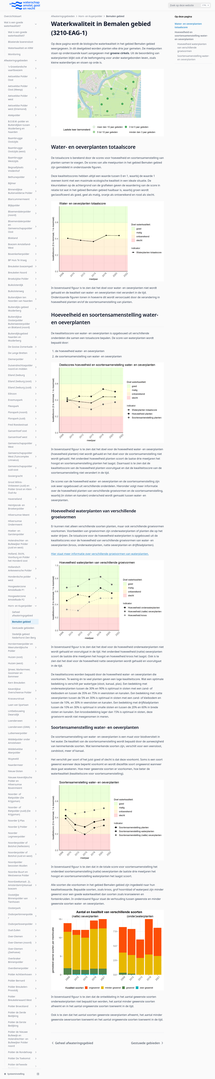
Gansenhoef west (22, 89)
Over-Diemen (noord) (22, 594)
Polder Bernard (22, 632)
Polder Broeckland (22, 658)
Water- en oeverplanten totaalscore (188, 25)
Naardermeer (22, 417)
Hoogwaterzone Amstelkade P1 (22, 240)
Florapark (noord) (22, 64)
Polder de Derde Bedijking (22, 666)
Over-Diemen (22, 588)
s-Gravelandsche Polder (22, 859)
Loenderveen (22, 373)
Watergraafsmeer (22, 1029)
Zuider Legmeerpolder (22, 1053)
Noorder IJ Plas (22, 472)
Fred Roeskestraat (22, 77)
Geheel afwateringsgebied (22, 266)
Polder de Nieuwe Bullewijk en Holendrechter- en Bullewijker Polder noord (22, 691)
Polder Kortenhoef (22, 771)
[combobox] (189, 5)
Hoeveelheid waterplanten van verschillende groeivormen (191, 47)
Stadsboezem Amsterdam (22, 916)
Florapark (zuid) (22, 70)
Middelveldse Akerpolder (22, 403)
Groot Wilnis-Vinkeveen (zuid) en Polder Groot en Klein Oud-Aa (22, 140)
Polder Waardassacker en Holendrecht (22, 815)
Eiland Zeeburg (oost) (22, 33)
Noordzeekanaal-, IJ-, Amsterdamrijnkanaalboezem (22, 537)
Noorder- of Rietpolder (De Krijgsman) (22, 450)
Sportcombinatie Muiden (22, 897)
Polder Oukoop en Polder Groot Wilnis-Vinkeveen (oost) (22, 803)
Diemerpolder (22, 11)
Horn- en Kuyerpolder (22, 258)
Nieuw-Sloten (22, 423)
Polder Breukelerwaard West (22, 650)
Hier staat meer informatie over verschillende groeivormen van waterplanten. (100, 554)
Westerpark (22, 1035)
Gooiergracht (22, 128)
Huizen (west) (22, 315)
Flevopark (22, 58)
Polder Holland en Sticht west (22, 763)
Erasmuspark (22, 52)
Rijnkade (22, 845)
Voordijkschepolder (22, 1010)
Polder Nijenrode (22, 793)
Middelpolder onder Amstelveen (22, 393)
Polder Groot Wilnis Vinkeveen (22, 754)
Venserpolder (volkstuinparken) (22, 996)
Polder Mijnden (22, 787)
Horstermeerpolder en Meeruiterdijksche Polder (22, 300)
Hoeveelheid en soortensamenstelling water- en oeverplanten (191, 35)
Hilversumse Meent (22, 167)
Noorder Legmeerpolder (22, 487)
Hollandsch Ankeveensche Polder (22, 221)
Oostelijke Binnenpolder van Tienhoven (22, 551)
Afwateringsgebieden (63, 16)
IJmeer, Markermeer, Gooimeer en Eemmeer (22, 325)
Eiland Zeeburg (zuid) (22, 39)
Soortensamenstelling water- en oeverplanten (193, 57)
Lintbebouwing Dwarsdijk (22, 365)
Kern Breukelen (22, 335)
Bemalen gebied (21, 274)
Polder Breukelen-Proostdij (22, 641)
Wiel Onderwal (22, 1041)
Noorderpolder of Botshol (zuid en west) (22, 506)
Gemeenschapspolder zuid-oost (22, 120)
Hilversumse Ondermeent (22, 175)
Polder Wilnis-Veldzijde (22, 824)
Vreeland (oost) (22, 1016)
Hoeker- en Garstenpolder (22, 184)
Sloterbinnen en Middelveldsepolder (22, 875)
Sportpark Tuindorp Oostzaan (22, 907)
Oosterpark (22, 560)
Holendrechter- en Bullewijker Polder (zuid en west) (22, 196)
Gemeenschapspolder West (22, 97)
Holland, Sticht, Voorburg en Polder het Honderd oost (22, 209)
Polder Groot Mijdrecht (22, 734)
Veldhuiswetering (22, 968)
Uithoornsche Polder (22, 946)
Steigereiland (22, 924)
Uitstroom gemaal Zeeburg (22, 954)
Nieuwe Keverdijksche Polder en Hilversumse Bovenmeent (22, 435)
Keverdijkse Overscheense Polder (22, 343)
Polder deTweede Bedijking (22, 718)
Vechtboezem (22, 962)
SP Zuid (22, 883)
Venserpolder (22, 975)
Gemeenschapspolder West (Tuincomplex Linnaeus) (22, 109)
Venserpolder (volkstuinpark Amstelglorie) (22, 985)
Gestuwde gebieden (23, 280)
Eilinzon (22, 46)
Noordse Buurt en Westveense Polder (22, 526)
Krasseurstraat (22, 351)
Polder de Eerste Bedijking (22, 676)
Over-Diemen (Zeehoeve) (22, 602)
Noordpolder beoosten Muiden (22, 516)
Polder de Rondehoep (22, 704)
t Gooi (22, 940)
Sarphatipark (22, 867)
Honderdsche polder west (22, 230)
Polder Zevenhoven (22, 832)
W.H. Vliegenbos (22, 1022)
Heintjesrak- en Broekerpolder (22, 159)
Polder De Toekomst (22, 710)
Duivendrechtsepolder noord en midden (22, 19)
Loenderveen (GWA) (22, 379)
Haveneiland (22, 151)
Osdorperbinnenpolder (22, 568)
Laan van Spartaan (22, 357)
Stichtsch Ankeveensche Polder (22, 932)
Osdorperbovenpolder (22, 576)
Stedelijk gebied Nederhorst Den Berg (24, 288)
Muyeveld (22, 411)
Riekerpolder (22, 838)
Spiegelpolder (22, 889)
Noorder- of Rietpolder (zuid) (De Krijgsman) (22, 463)
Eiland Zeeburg (22, 27)
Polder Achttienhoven (22, 626)
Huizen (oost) (22, 309)
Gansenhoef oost (22, 83)
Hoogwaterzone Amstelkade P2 (22, 250)
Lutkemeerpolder (22, 385)
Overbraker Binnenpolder (22, 612)
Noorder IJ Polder (22, 479)
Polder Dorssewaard (22, 726)
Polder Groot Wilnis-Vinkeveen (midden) (22, 744)
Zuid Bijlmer (22, 1047)
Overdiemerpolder (22, 620)
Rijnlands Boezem (22, 851)
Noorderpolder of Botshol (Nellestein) (22, 496)
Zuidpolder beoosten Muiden (22, 1061)
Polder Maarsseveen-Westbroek (22, 779)
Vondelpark (22, 1004)
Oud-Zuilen (22, 582)
